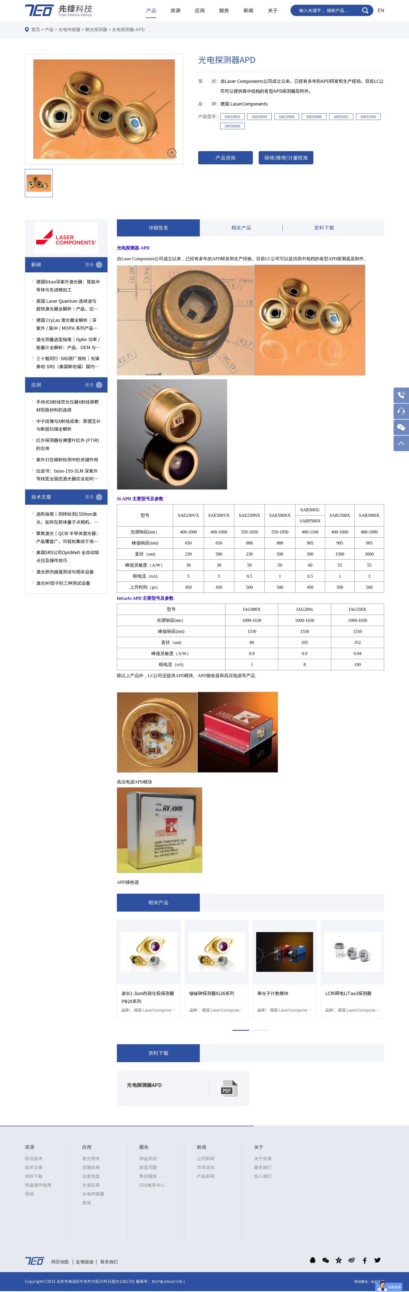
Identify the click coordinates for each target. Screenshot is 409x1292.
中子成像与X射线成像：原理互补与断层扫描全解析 (68, 425)
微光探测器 (96, 29)
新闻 (248, 10)
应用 (200, 10)
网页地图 (60, 1263)
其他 (86, 1203)
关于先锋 (263, 1159)
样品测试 (148, 1159)
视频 (29, 1195)
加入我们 (263, 1177)
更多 (89, 264)
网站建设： (362, 1282)
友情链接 (84, 1263)
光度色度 (91, 1177)
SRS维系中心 (152, 1186)
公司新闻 (205, 1159)
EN (380, 10)
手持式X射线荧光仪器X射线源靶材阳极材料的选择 (67, 406)
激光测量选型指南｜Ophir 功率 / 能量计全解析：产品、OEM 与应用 (68, 344)
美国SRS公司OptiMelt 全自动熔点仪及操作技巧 (67, 556)
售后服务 (148, 1177)
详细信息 (158, 228)
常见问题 (148, 1168)
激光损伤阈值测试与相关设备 (65, 572)
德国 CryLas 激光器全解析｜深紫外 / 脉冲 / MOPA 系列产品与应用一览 (67, 325)
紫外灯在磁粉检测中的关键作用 (67, 459)
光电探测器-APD (128, 29)
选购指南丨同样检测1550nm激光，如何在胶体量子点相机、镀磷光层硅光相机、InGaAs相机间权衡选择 (67, 519)
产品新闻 (205, 1177)
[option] (104, 109)
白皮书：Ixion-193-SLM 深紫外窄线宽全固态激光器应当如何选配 (67, 476)
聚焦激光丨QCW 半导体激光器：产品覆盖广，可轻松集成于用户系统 (68, 538)
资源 (175, 10)
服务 (224, 10)
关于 (273, 10)
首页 (35, 29)
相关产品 (241, 228)
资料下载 (324, 228)
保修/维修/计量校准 (286, 157)
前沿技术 (34, 1159)
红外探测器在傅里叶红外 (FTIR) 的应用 (67, 444)
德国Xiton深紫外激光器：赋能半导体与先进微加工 (68, 286)
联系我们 (263, 1168)
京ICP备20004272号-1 (168, 1282)
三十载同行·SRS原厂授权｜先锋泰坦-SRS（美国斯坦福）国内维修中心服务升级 (67, 363)
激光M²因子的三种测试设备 (63, 583)
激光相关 (91, 1159)
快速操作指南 (38, 1186)
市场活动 (205, 1168)
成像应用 (91, 1168)
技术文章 (34, 1168)
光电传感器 (69, 29)
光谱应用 (91, 1186)
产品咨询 (225, 157)
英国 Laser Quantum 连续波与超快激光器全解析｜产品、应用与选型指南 (67, 306)
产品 (151, 10)
